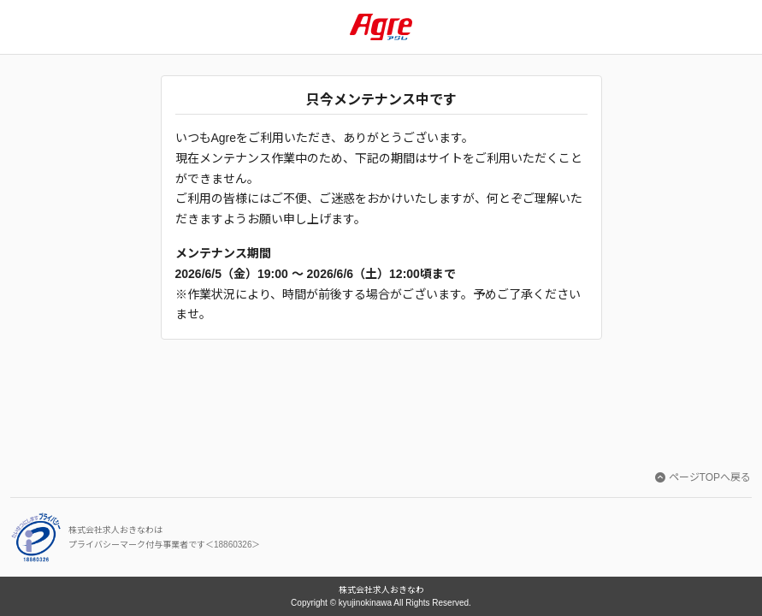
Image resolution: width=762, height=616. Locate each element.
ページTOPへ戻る (703, 477)
